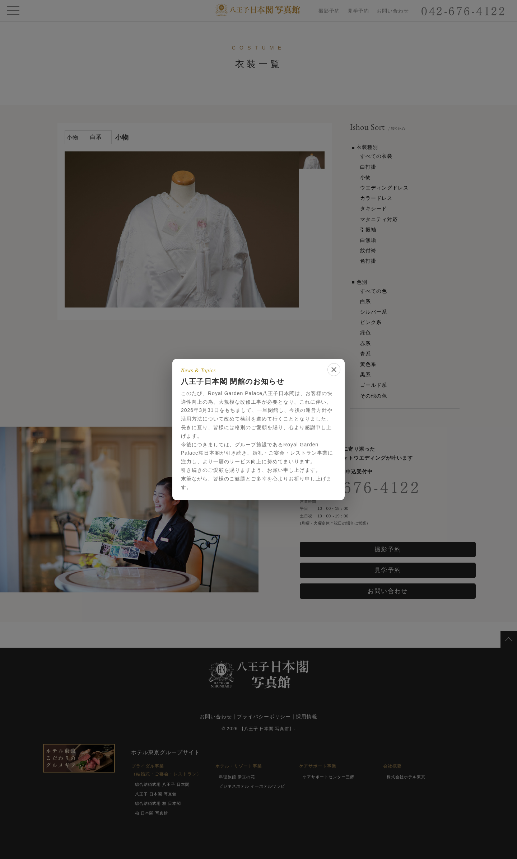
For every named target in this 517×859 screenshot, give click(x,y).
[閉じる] (333, 369)
